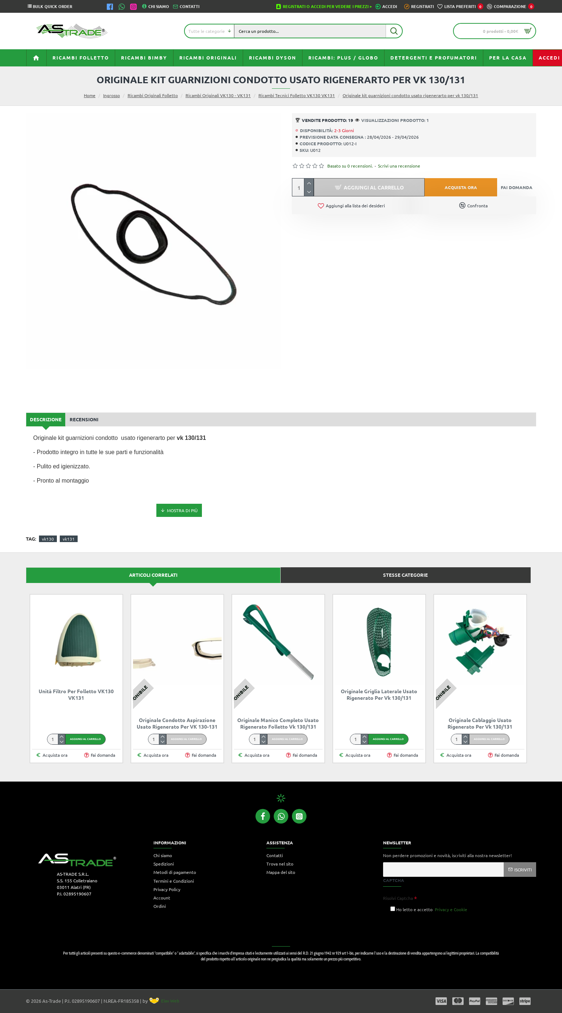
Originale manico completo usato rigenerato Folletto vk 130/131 (278, 723)
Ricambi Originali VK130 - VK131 (218, 95)
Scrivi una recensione (399, 166)
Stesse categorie (405, 575)
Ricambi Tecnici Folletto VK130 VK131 (296, 95)
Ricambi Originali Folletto (153, 95)
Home (89, 95)
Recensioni (84, 419)
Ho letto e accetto (429, 909)
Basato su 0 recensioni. (350, 166)
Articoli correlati (153, 575)
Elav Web (164, 1000)
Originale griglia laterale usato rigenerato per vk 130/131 (379, 694)
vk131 (69, 539)
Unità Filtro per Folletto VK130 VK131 (76, 694)
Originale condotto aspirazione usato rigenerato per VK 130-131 (177, 723)
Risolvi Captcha (398, 898)
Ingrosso (111, 95)
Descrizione (46, 419)
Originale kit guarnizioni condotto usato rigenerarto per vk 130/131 (410, 95)
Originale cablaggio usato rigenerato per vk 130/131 (480, 723)
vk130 (48, 539)
